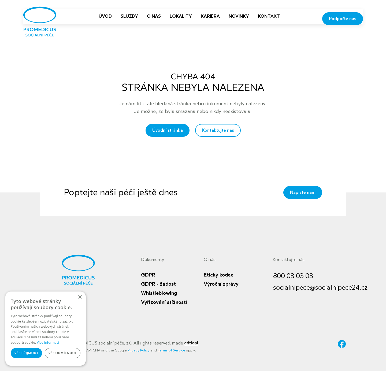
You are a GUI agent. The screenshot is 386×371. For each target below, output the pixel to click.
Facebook (342, 344)
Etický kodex (218, 275)
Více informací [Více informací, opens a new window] (48, 342)
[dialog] (45, 329)
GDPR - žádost (158, 284)
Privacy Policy (139, 350)
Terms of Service (171, 350)
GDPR (148, 275)
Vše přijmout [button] (26, 353)
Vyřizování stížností (164, 302)
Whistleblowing (159, 293)
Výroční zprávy (221, 284)
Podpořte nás (342, 18)
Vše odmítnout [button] (63, 353)
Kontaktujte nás (218, 130)
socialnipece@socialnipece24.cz (320, 288)
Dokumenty (152, 259)
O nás (210, 259)
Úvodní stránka (167, 130)
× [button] (80, 297)
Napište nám (303, 192)
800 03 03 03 (293, 276)
